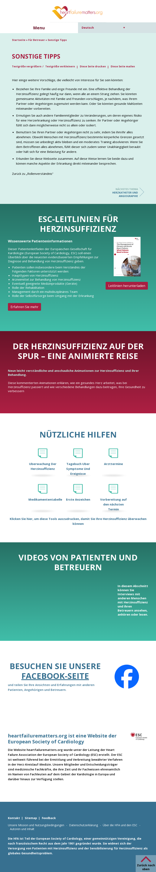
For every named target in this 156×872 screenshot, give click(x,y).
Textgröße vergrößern (26, 66)
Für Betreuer (36, 40)
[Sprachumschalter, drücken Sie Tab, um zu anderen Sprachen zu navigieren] (103, 27)
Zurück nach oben (146, 867)
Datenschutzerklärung (83, 825)
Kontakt (14, 818)
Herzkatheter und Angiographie (121, 192)
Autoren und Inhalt (22, 829)
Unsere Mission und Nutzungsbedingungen (36, 825)
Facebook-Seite (55, 675)
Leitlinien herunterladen (126, 285)
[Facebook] (127, 676)
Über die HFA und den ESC (120, 825)
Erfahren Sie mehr (24, 307)
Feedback (49, 818)
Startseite (18, 40)
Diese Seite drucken (93, 66)
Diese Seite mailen (123, 66)
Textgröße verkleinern (60, 66)
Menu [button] (39, 28)
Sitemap (31, 818)
